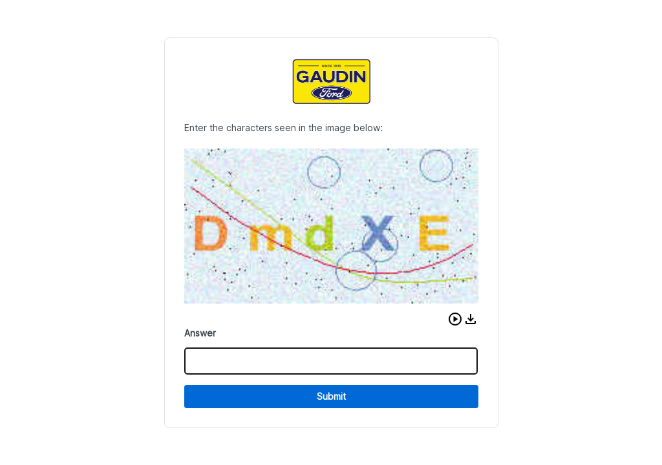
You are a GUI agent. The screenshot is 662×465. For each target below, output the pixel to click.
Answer (200, 332)
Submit (331, 396)
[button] (455, 319)
